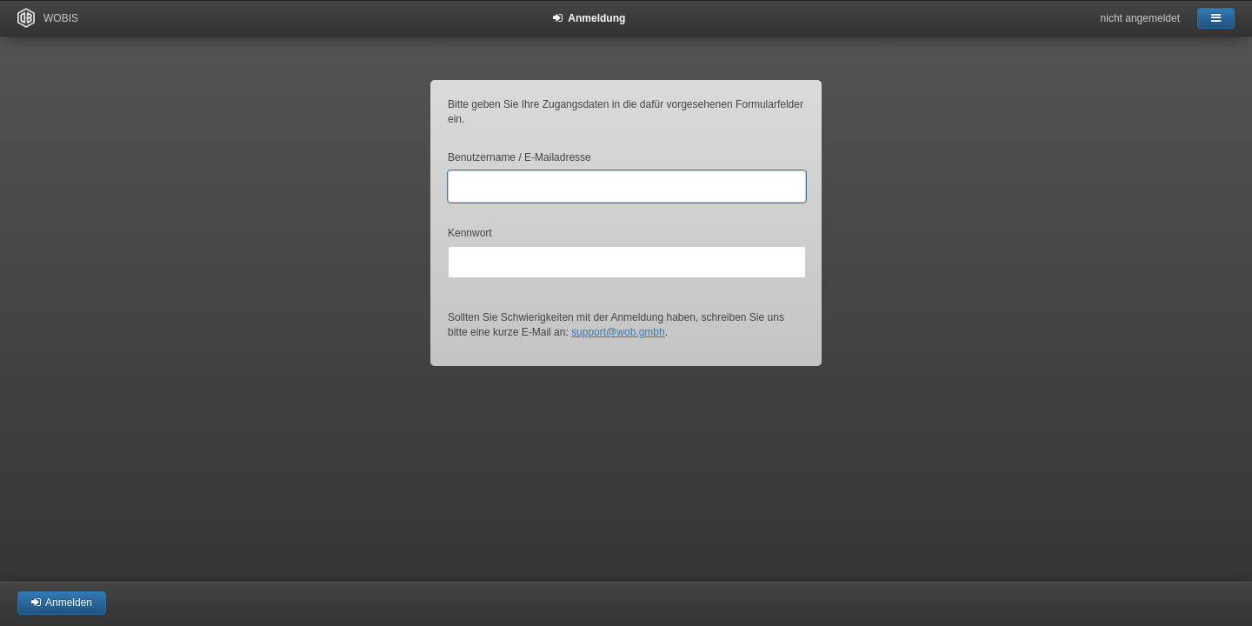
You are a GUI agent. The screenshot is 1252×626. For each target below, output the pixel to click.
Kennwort (470, 233)
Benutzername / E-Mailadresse (519, 157)
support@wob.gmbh (618, 332)
